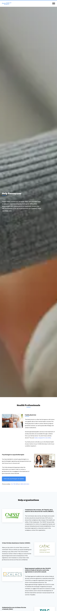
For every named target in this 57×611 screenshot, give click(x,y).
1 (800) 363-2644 (24, 484)
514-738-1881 (14, 484)
